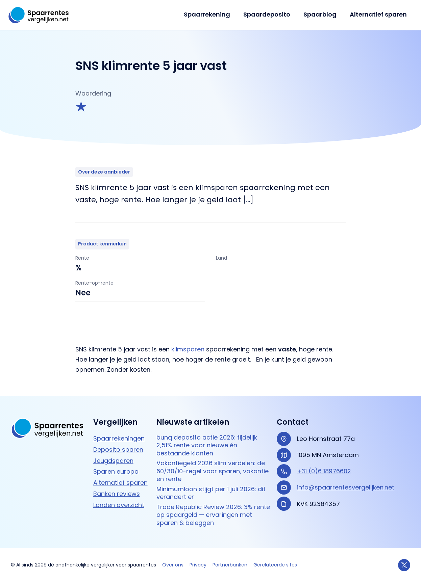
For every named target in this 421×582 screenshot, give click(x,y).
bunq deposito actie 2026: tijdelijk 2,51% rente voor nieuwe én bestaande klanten (206, 445)
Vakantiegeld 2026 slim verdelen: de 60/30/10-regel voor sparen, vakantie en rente (212, 471)
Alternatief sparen (378, 14)
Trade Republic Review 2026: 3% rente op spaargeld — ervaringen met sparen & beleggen (213, 515)
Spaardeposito (269, 14)
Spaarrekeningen (119, 438)
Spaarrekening (210, 14)
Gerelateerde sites (275, 564)
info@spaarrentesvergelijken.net (345, 487)
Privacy (198, 564)
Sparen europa (116, 471)
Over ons (172, 564)
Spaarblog (321, 14)
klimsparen (187, 349)
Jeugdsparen (113, 460)
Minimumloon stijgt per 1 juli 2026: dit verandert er (211, 493)
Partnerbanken (230, 564)
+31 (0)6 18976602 (324, 471)
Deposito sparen (118, 449)
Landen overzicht (118, 505)
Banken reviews (116, 494)
